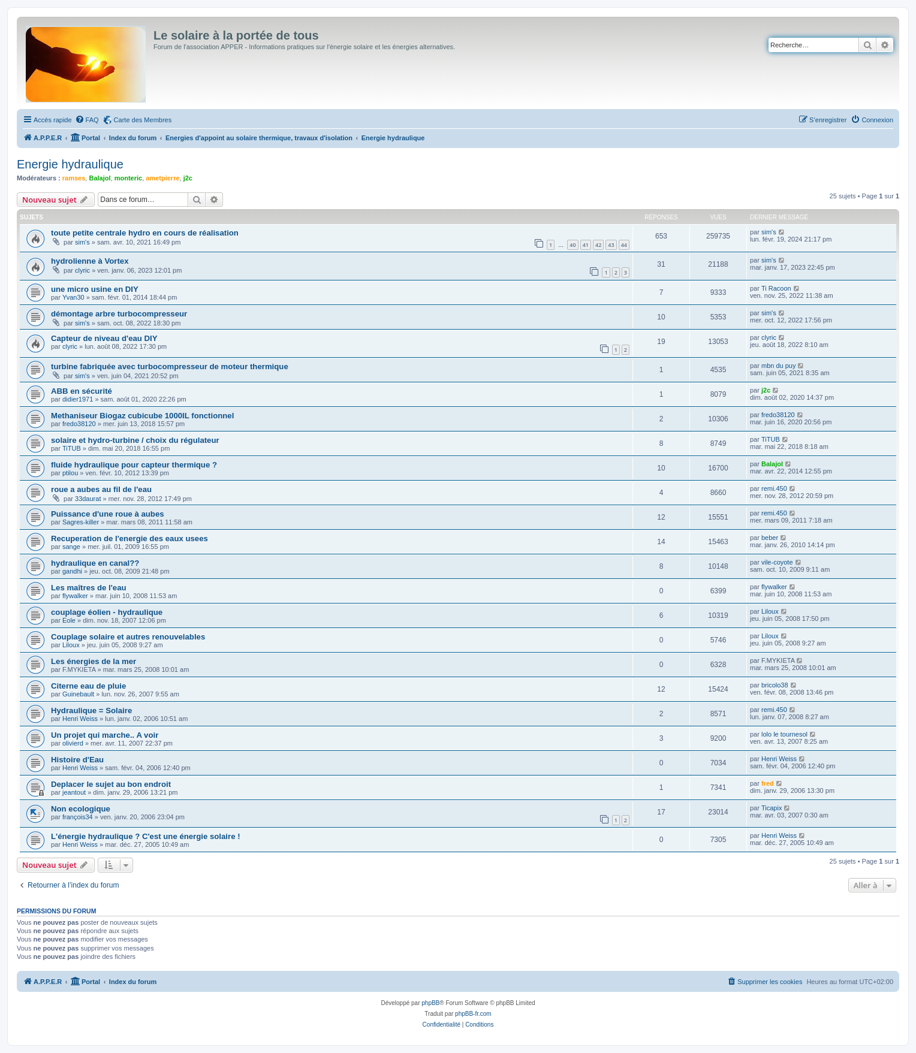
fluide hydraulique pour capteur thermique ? (134, 464)
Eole (69, 620)
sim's (82, 242)
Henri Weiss (80, 718)
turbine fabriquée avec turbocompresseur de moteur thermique (169, 366)
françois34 (77, 816)
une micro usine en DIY (94, 289)
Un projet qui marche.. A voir (104, 735)
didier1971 (77, 399)
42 (598, 245)
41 (586, 245)
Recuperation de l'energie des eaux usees (129, 538)
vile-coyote (777, 562)
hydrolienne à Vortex (89, 261)
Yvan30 (73, 297)
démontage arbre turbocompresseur (119, 313)
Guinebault (78, 694)
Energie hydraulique (70, 164)
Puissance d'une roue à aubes (107, 513)
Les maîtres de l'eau (88, 587)
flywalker (75, 595)
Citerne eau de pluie (88, 685)
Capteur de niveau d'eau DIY (104, 338)
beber (769, 537)
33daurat (88, 498)
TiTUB (71, 448)
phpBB (430, 1003)
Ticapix (771, 807)
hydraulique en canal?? (95, 563)
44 (624, 245)
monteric (128, 178)
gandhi (72, 571)
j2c (187, 178)
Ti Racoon (776, 288)
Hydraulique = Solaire (91, 710)
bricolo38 (774, 685)
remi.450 (774, 488)
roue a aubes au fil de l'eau (101, 489)
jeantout (74, 792)
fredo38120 (79, 423)
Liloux (770, 611)
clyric (82, 270)
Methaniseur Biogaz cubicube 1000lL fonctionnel (142, 415)
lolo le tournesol (784, 734)
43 (611, 245)
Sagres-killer (80, 522)
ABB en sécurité (81, 391)
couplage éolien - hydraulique (106, 612)
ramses (74, 178)
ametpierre (162, 178)
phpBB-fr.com (473, 1013)
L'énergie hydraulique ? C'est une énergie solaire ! (145, 836)
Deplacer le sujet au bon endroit (111, 784)
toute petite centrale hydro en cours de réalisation (145, 232)
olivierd (72, 743)
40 (572, 245)
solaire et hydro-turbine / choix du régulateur (135, 440)
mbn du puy (778, 365)
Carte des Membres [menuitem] (143, 119)
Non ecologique (80, 808)
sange (71, 546)
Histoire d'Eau (77, 759)
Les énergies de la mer (93, 661)
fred (767, 783)
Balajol (99, 178)
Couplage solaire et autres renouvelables (128, 636)
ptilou (70, 472)
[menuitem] (87, 120)
